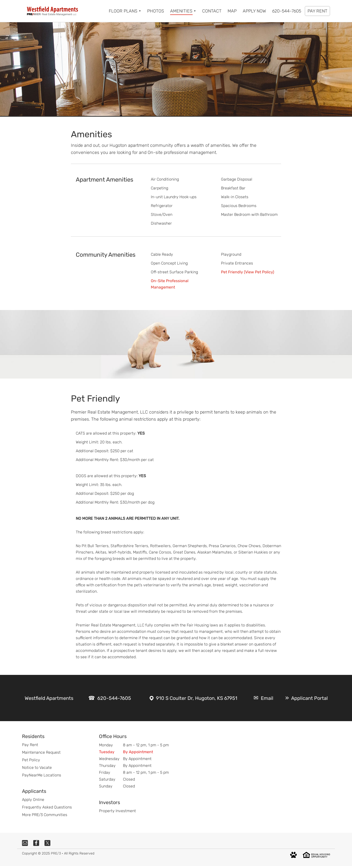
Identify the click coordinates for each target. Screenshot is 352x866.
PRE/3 (56, 853)
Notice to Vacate (37, 767)
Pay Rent (30, 744)
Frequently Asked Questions (47, 807)
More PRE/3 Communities (44, 814)
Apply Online (33, 799)
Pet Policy (31, 760)
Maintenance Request (41, 752)
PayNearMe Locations (41, 775)
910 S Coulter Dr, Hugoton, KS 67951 (196, 698)
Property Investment (117, 810)
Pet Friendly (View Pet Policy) (247, 272)
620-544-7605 (114, 698)
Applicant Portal (309, 698)
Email (267, 698)
